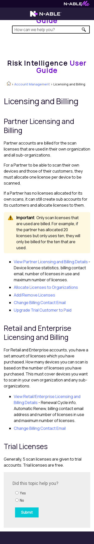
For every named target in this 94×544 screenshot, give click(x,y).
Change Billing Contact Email (40, 302)
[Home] (47, 67)
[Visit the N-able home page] (45, 16)
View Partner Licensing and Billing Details (51, 261)
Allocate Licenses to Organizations (46, 287)
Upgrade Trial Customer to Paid (42, 310)
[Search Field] (51, 30)
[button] (84, 30)
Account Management (32, 84)
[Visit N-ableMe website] (76, 5)
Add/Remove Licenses (34, 295)
